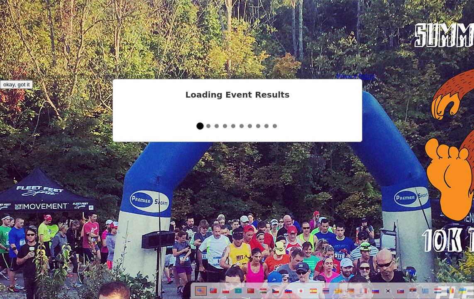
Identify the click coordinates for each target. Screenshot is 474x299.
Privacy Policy (356, 76)
